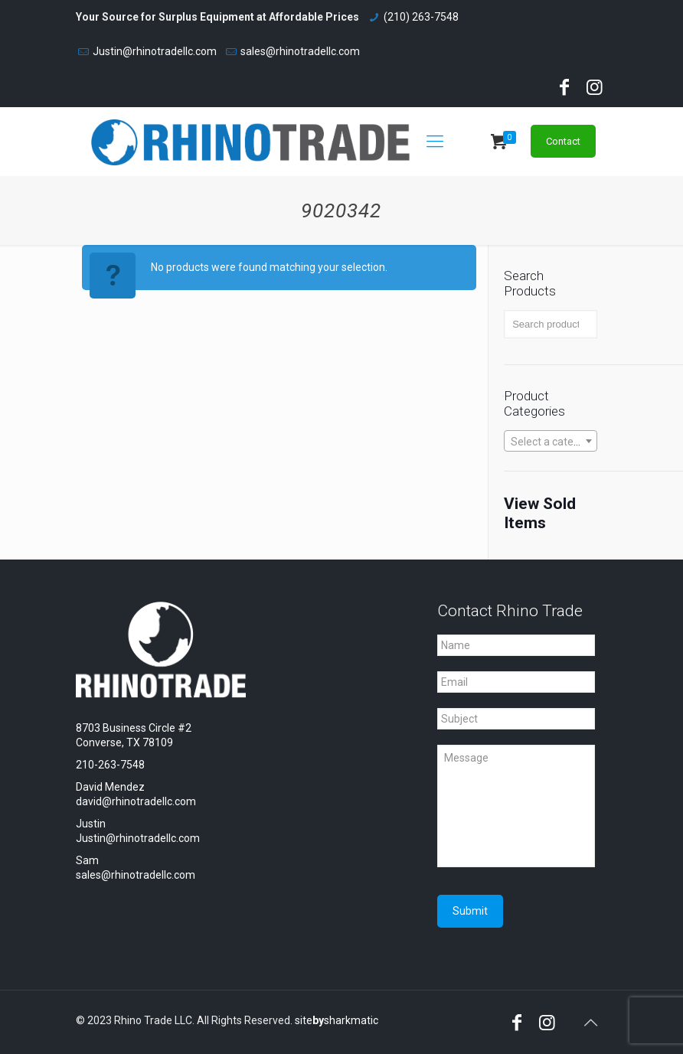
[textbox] (550, 441)
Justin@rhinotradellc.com (155, 51)
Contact (563, 141)
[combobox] (550, 441)
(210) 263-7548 (421, 17)
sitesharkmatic (336, 1020)
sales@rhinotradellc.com (300, 51)
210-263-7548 (110, 765)
